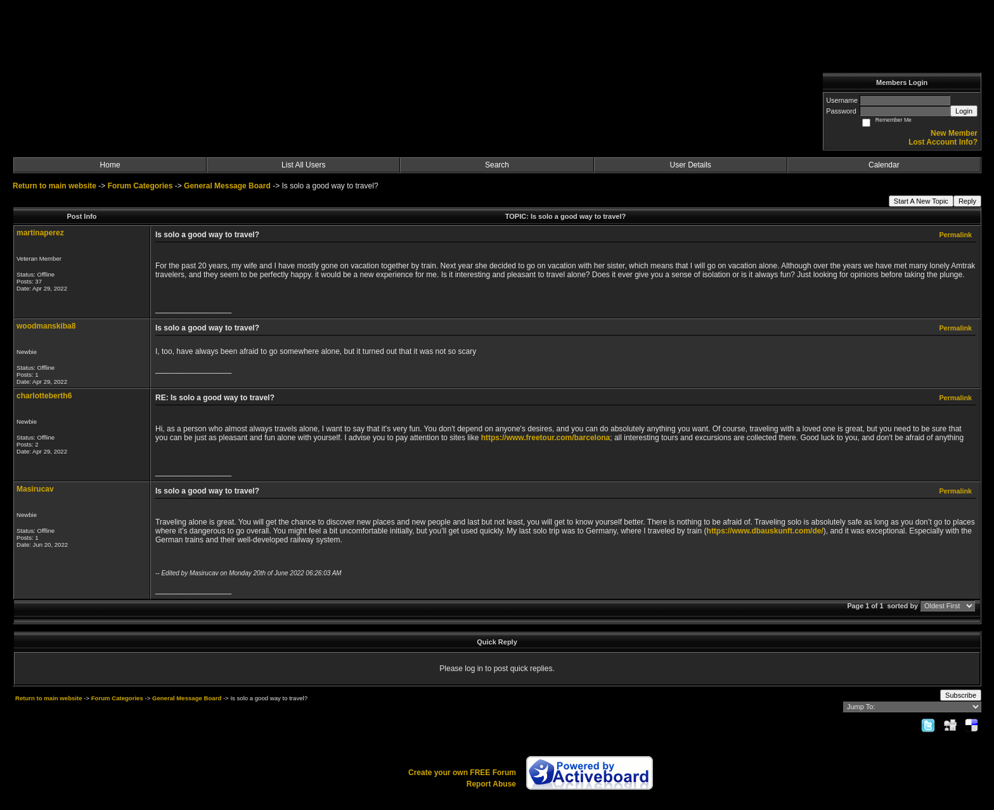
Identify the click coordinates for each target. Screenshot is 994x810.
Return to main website (55, 185)
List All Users (303, 164)
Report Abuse (491, 784)
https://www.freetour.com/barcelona (545, 437)
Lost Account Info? (943, 142)
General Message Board (227, 185)
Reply (967, 201)
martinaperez (40, 232)
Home (110, 164)
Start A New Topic (921, 201)
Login (963, 111)
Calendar (884, 164)
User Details (690, 164)
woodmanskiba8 (45, 326)
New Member (954, 133)
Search (497, 164)
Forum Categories (140, 185)
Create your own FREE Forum (462, 772)
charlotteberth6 (44, 395)
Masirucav (35, 489)
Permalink (955, 234)
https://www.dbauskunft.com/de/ (765, 530)
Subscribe (960, 695)
